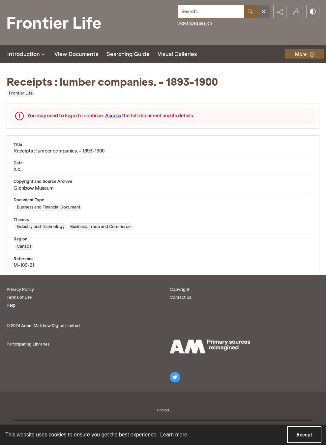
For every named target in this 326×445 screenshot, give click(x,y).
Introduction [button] (26, 54)
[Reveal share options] (280, 11)
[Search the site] (211, 11)
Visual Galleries (177, 54)
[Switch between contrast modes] (313, 11)
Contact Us (180, 297)
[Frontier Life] (59, 22)
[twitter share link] (175, 377)
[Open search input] (263, 11)
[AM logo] (210, 346)
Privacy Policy (20, 289)
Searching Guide (128, 54)
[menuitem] (163, 409)
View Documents (76, 54)
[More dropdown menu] (304, 54)
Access (113, 116)
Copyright (180, 289)
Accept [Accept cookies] (304, 434)
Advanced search (195, 23)
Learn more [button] (173, 434)
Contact (163, 410)
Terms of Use (19, 297)
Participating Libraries (28, 344)
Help (11, 305)
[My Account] (296, 11)
